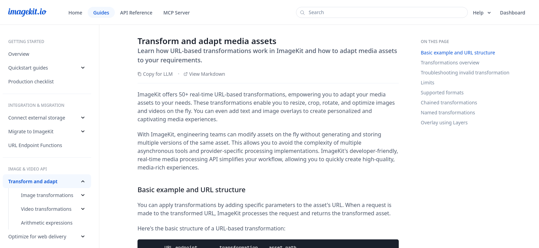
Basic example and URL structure (458, 52)
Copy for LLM (155, 74)
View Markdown (204, 74)
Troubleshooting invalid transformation (465, 72)
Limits (427, 82)
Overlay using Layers (444, 122)
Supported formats (442, 92)
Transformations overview (450, 62)
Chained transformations (449, 102)
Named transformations (448, 112)
